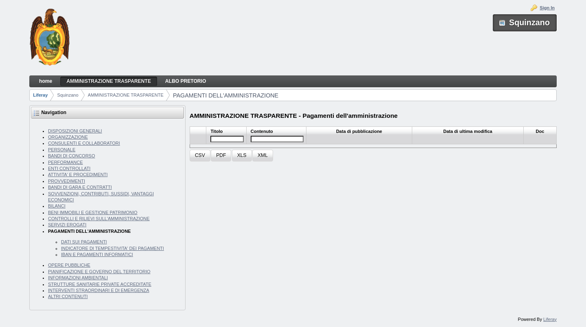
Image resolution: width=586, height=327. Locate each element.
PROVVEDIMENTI (66, 181)
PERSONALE (61, 149)
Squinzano (68, 95)
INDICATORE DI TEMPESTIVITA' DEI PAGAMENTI (112, 248)
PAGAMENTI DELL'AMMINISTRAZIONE (225, 95)
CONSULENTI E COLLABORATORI (84, 143)
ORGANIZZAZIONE (68, 137)
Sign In (547, 7)
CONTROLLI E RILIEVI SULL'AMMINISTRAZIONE (99, 218)
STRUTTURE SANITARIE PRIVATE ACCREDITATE (99, 284)
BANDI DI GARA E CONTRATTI (80, 187)
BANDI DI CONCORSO (71, 155)
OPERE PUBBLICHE (69, 265)
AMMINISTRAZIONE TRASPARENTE (126, 95)
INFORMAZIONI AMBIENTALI (78, 277)
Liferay (40, 95)
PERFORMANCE (65, 162)
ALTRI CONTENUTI (68, 296)
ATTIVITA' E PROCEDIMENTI (78, 174)
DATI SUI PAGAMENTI (84, 241)
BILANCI (57, 205)
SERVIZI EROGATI (67, 224)
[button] (200, 155)
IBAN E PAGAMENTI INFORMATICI (97, 254)
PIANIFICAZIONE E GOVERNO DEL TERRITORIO (99, 271)
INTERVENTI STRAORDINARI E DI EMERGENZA (98, 290)
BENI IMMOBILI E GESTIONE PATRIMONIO (93, 212)
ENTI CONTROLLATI (69, 168)
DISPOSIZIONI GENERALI (75, 130)
